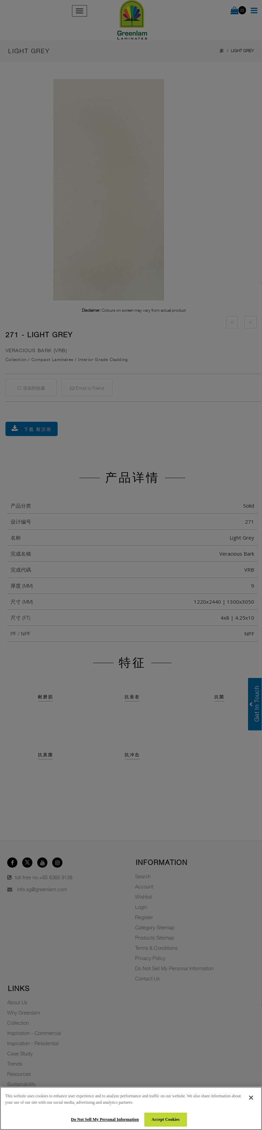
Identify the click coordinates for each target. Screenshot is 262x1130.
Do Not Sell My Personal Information (105, 1119)
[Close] (251, 1097)
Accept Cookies (165, 1119)
